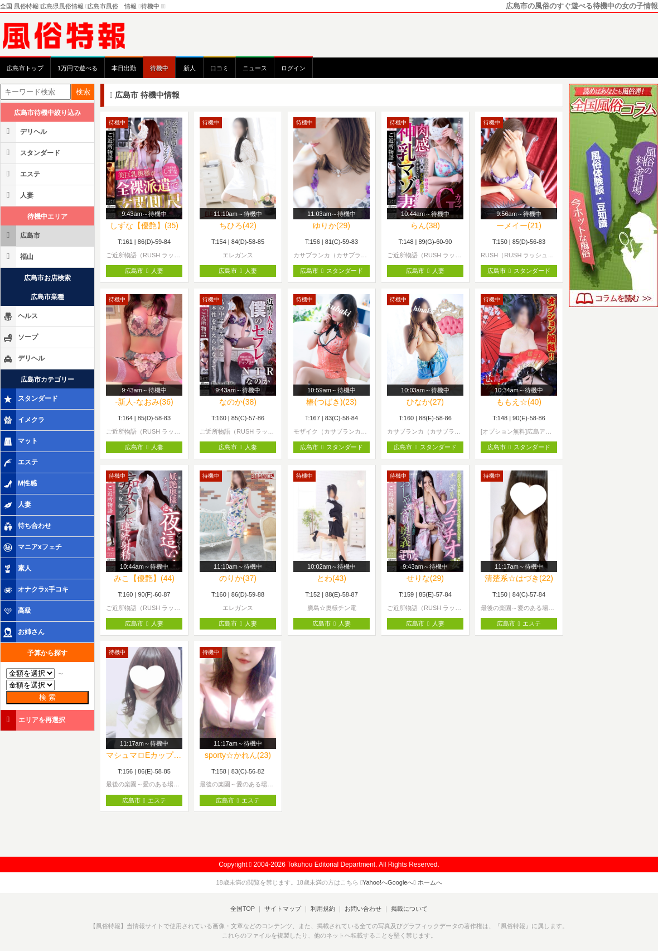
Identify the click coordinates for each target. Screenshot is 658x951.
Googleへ (400, 882)
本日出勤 (124, 68)
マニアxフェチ (32, 547)
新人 (189, 68)
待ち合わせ (26, 526)
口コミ (219, 68)
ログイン (293, 68)
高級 (16, 611)
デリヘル (24, 131)
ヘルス (20, 316)
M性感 (19, 483)
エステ (21, 174)
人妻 (17, 195)
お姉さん (23, 632)
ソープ (20, 337)
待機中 (159, 68)
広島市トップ (25, 68)
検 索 (47, 697)
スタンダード (31, 152)
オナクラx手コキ (35, 589)
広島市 (21, 235)
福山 (17, 256)
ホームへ (428, 882)
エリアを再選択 (33, 719)
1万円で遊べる (77, 68)
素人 (16, 568)
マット (20, 441)
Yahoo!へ (375, 882)
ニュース (255, 68)
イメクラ (23, 420)
